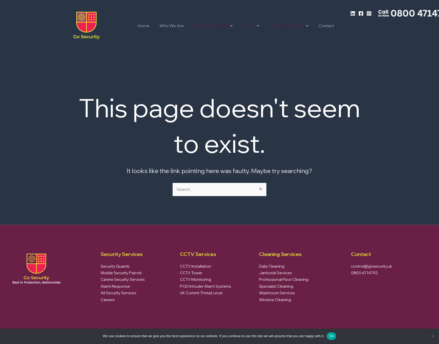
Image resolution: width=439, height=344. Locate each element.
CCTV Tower (191, 272)
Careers (108, 299)
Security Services (208, 25)
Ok (331, 336)
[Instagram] (369, 13)
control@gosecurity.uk (371, 266)
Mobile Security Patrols (121, 272)
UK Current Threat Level (201, 292)
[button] (225, 25)
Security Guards (115, 266)
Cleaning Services (279, 25)
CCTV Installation (195, 266)
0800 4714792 (364, 272)
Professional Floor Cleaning (283, 279)
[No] (432, 336)
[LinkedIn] (352, 13)
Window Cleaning (275, 299)
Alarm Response (115, 286)
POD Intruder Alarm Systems (205, 286)
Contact (315, 25)
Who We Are (168, 25)
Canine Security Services (123, 279)
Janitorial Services (275, 272)
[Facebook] (360, 13)
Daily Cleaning (271, 266)
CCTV (244, 25)
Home (142, 25)
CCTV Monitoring (195, 279)
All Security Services (118, 292)
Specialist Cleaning (276, 286)
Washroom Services (277, 292)
